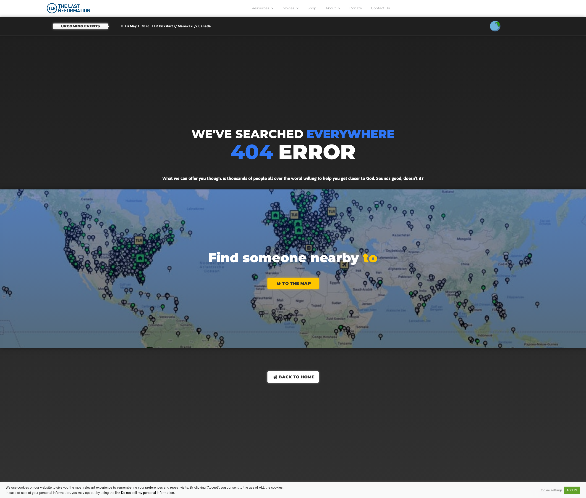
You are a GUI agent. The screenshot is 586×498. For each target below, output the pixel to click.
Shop (312, 8)
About (332, 8)
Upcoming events (80, 26)
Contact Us (380, 8)
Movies (290, 8)
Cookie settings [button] (550, 490)
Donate (355, 8)
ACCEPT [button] (572, 490)
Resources (262, 8)
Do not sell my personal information (147, 493)
